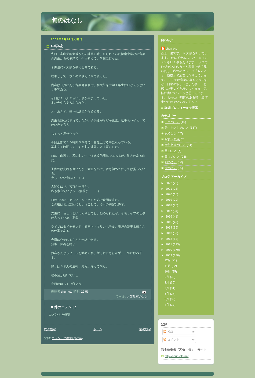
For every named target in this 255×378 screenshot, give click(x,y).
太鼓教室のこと (137, 296)
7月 (167, 288)
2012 (169, 238)
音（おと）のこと (177, 127)
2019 (169, 199)
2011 (169, 244)
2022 (169, 183)
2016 (169, 216)
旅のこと (171, 168)
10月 (168, 271)
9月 (167, 277)
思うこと (171, 133)
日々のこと (172, 156)
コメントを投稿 (59, 314)
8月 (167, 282)
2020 (169, 194)
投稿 (168, 332)
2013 (169, 233)
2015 (169, 222)
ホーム (97, 329)
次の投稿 (50, 329)
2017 (169, 211)
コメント (171, 339)
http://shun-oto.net (177, 356)
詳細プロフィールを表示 (181, 107)
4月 (167, 304)
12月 (168, 260)
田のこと (171, 151)
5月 (167, 299)
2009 (169, 255)
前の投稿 (145, 329)
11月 (168, 266)
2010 (169, 249)
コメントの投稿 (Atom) (67, 338)
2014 (169, 227)
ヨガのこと (172, 122)
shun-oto (171, 48)
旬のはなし (67, 20)
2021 (169, 188)
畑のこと (171, 162)
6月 (167, 293)
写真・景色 (172, 139)
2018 (169, 205)
